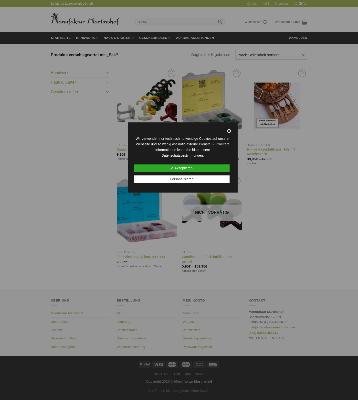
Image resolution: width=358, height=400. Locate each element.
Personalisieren (182, 179)
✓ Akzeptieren (181, 168)
